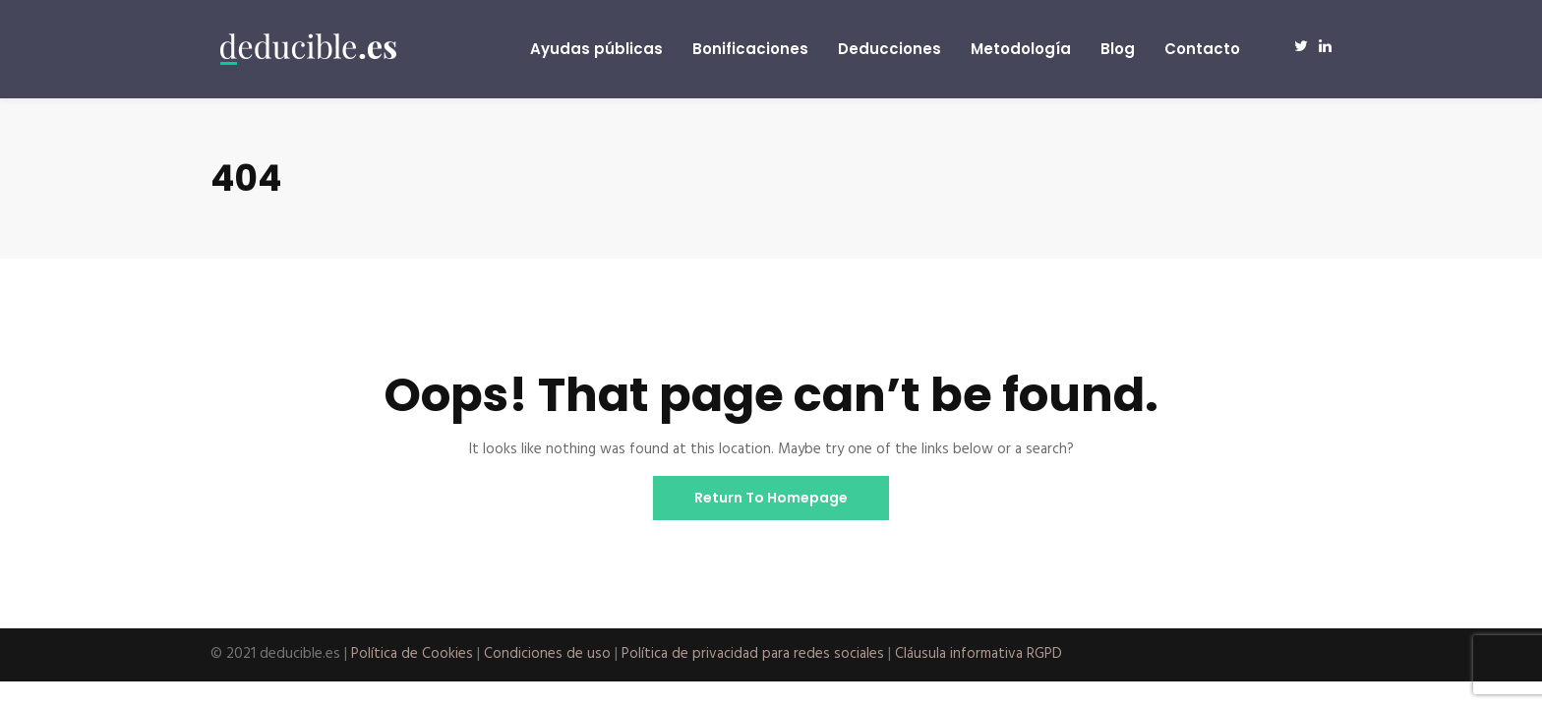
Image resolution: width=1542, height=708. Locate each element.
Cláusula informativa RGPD (978, 654)
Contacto (1202, 49)
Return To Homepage (771, 497)
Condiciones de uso (547, 654)
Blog (1117, 49)
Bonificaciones (750, 49)
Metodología (1021, 49)
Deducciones (889, 49)
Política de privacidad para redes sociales (753, 654)
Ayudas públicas (596, 49)
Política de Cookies (412, 654)
